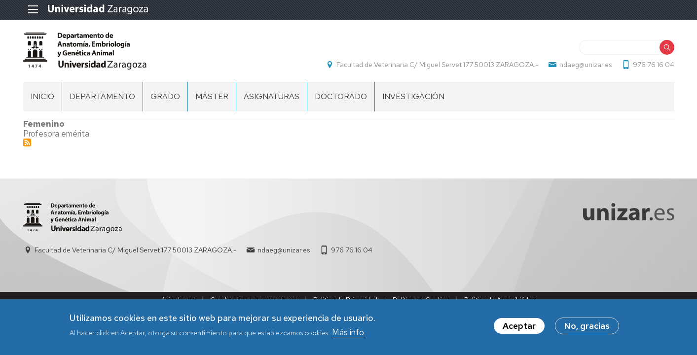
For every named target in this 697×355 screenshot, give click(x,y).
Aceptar (519, 325)
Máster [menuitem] (211, 96)
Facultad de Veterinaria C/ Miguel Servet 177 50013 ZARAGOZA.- (437, 64)
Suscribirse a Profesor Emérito (27, 142)
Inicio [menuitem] (42, 96)
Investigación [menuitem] (413, 96)
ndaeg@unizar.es (585, 64)
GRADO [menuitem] (165, 96)
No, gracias (587, 325)
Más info (348, 332)
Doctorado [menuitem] (341, 96)
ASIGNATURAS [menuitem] (271, 96)
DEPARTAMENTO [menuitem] (102, 96)
